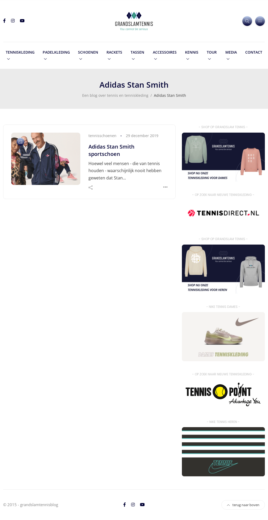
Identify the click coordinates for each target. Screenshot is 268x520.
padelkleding (56, 52)
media (231, 52)
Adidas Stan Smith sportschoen (111, 150)
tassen (137, 52)
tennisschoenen (102, 135)
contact (253, 52)
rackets (114, 52)
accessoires (165, 52)
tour (212, 52)
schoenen (88, 52)
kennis (191, 52)
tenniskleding (20, 52)
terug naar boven (243, 504)
